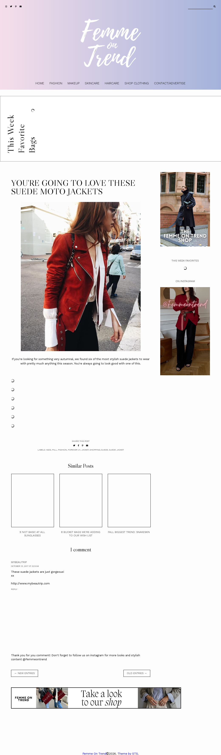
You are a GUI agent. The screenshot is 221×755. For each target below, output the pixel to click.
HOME (39, 83)
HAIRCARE (112, 83)
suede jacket (116, 450)
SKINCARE (92, 83)
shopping (95, 450)
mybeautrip (19, 562)
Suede (104, 450)
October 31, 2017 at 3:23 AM (25, 566)
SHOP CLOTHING (137, 83)
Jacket (85, 450)
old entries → (137, 673)
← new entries (24, 673)
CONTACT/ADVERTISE (170, 83)
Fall (54, 450)
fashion (62, 450)
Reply (14, 589)
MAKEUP (73, 83)
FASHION (56, 83)
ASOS (48, 450)
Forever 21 (74, 450)
